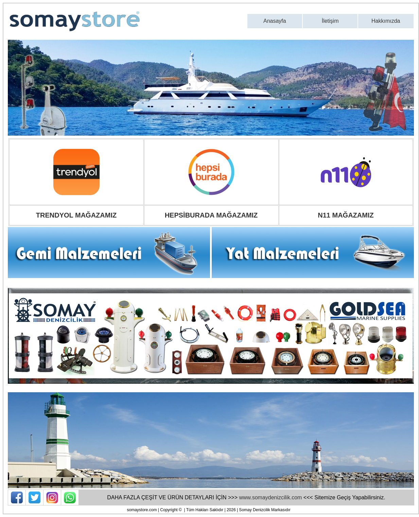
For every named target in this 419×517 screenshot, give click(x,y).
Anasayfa (274, 21)
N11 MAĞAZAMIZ (345, 215)
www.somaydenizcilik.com (270, 497)
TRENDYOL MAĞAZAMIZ (76, 215)
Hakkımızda (385, 21)
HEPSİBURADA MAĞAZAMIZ (211, 215)
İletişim (330, 21)
